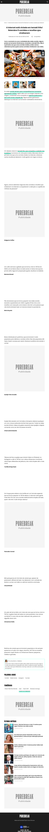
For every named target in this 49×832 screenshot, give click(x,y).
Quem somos (27, 820)
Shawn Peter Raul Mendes (11, 688)
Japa (20, 688)
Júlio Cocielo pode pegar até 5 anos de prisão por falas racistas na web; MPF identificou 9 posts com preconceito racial (28, 777)
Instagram (21, 678)
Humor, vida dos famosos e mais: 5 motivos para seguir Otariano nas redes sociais (28, 725)
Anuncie (33, 820)
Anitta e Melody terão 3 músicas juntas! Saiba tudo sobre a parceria (28, 745)
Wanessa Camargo (35, 688)
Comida (7, 678)
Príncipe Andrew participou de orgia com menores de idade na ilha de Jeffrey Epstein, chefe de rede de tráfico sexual (29, 756)
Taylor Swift (26, 688)
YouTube (27, 678)
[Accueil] (24, 2)
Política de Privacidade (19, 820)
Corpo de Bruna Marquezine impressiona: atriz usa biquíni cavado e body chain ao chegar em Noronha (29, 766)
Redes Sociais (13, 678)
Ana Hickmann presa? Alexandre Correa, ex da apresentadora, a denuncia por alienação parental (28, 735)
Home (5, 22)
